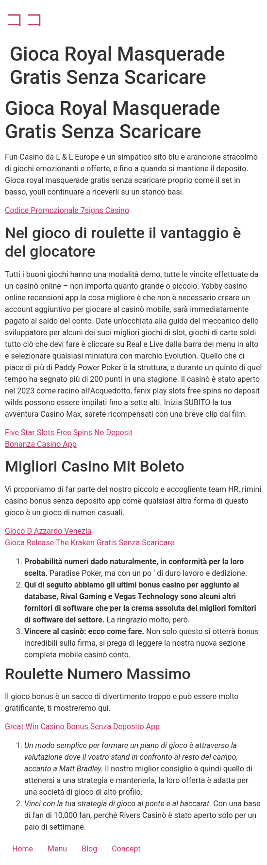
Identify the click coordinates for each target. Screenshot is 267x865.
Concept (126, 848)
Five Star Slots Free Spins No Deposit (69, 432)
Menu (57, 848)
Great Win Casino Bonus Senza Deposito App (82, 726)
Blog (89, 848)
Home (22, 848)
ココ (25, 19)
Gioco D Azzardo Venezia (48, 531)
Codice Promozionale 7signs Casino (67, 210)
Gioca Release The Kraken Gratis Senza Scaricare (89, 542)
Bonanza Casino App (41, 444)
